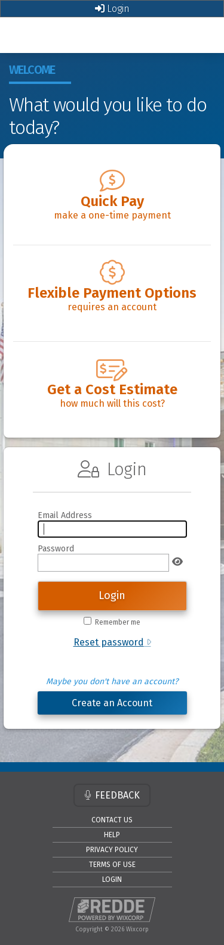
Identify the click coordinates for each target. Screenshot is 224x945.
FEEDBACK (112, 795)
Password (56, 549)
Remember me (117, 622)
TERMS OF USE (112, 864)
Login (112, 8)
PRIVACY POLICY (112, 850)
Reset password (108, 642)
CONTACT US (112, 820)
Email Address (65, 515)
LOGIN (112, 879)
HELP (112, 835)
